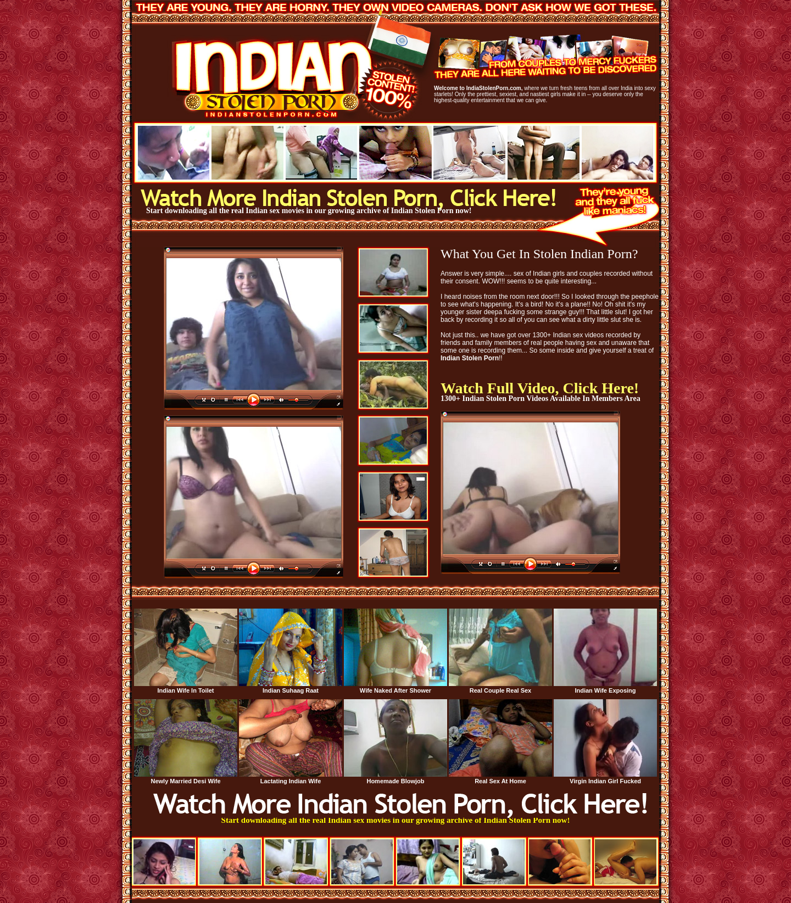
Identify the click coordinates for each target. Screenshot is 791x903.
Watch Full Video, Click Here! (540, 388)
